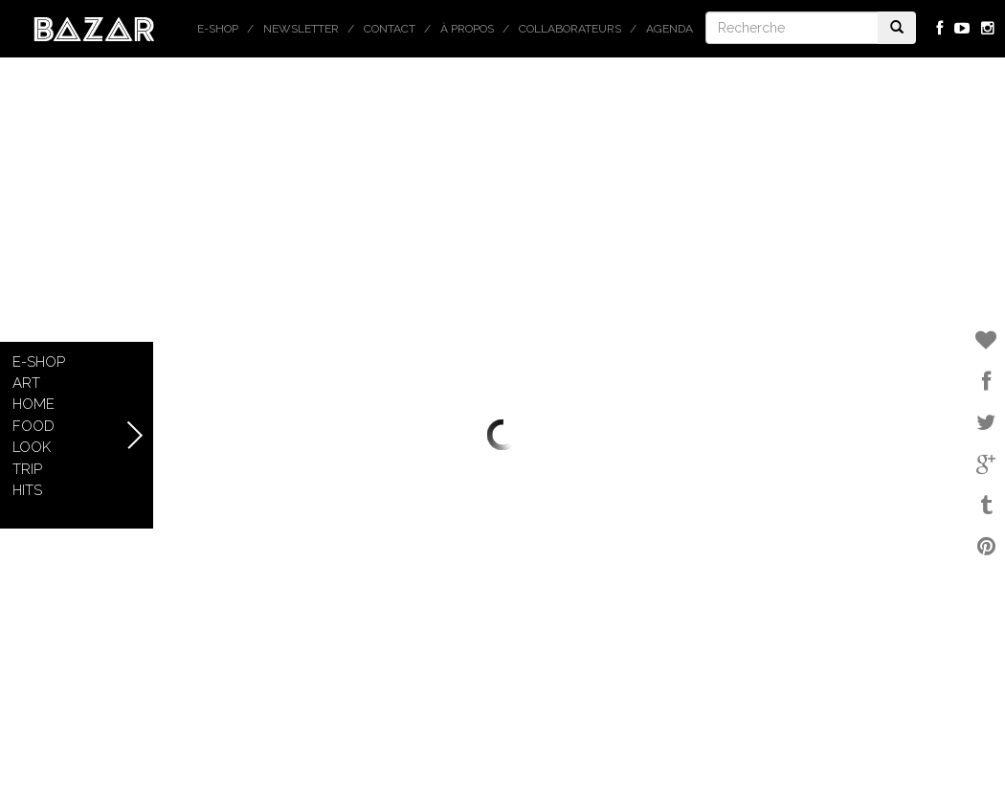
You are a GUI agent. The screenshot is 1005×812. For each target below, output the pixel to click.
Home (33, 404)
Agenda (669, 28)
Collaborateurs (570, 28)
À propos (467, 28)
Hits (27, 490)
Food (33, 426)
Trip (27, 469)
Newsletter (301, 28)
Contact (389, 28)
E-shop (217, 28)
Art (26, 383)
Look (31, 447)
